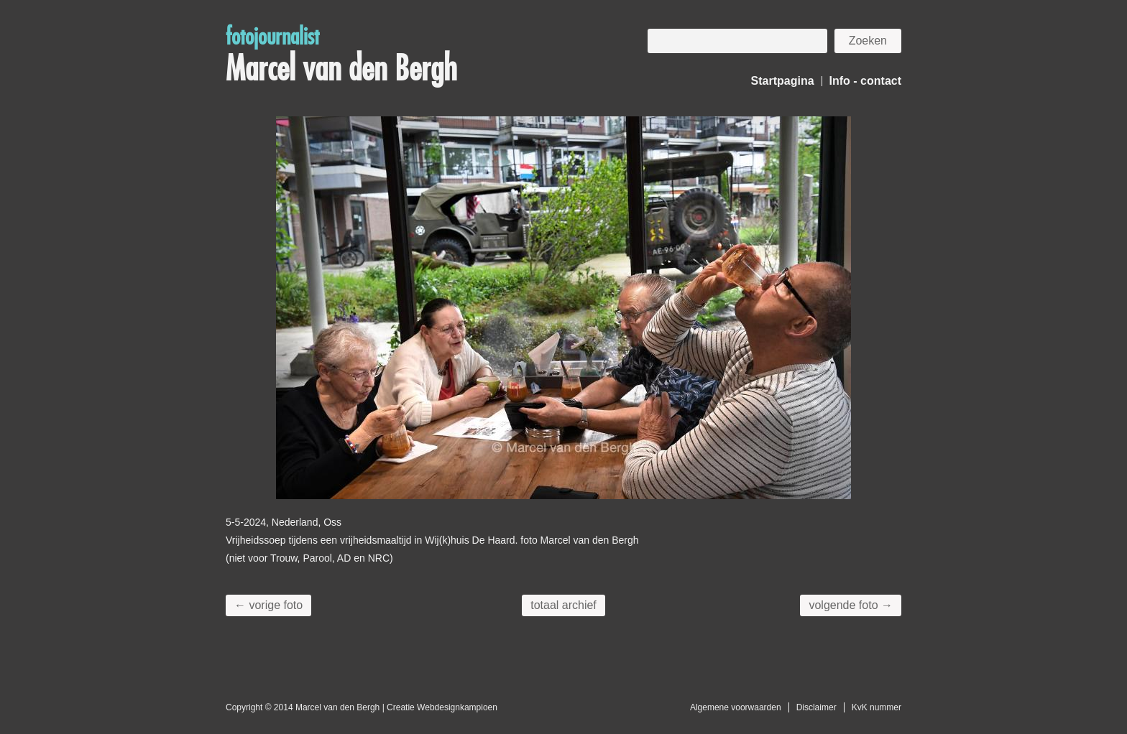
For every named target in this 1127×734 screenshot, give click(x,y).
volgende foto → (851, 605)
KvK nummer (876, 707)
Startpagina (782, 81)
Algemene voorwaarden (735, 707)
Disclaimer (816, 707)
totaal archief (563, 605)
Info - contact (865, 81)
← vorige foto (268, 605)
